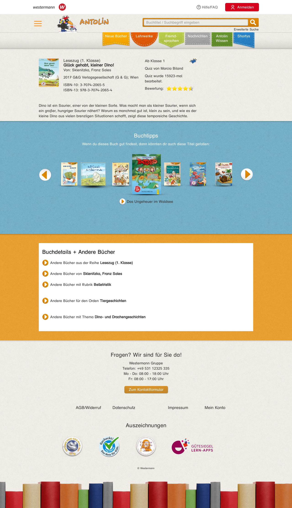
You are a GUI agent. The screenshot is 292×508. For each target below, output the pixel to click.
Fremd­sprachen (171, 38)
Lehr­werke (144, 36)
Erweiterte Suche (246, 29)
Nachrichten (198, 36)
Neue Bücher (116, 36)
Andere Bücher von (86, 274)
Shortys (243, 36)
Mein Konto (215, 407)
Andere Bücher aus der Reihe (91, 263)
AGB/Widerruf (88, 407)
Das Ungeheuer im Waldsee (150, 201)
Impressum (178, 407)
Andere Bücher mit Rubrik (80, 284)
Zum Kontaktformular (146, 389)
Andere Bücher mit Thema (98, 317)
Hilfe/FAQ (207, 7)
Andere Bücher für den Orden (88, 301)
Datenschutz (123, 407)
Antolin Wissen (222, 38)
